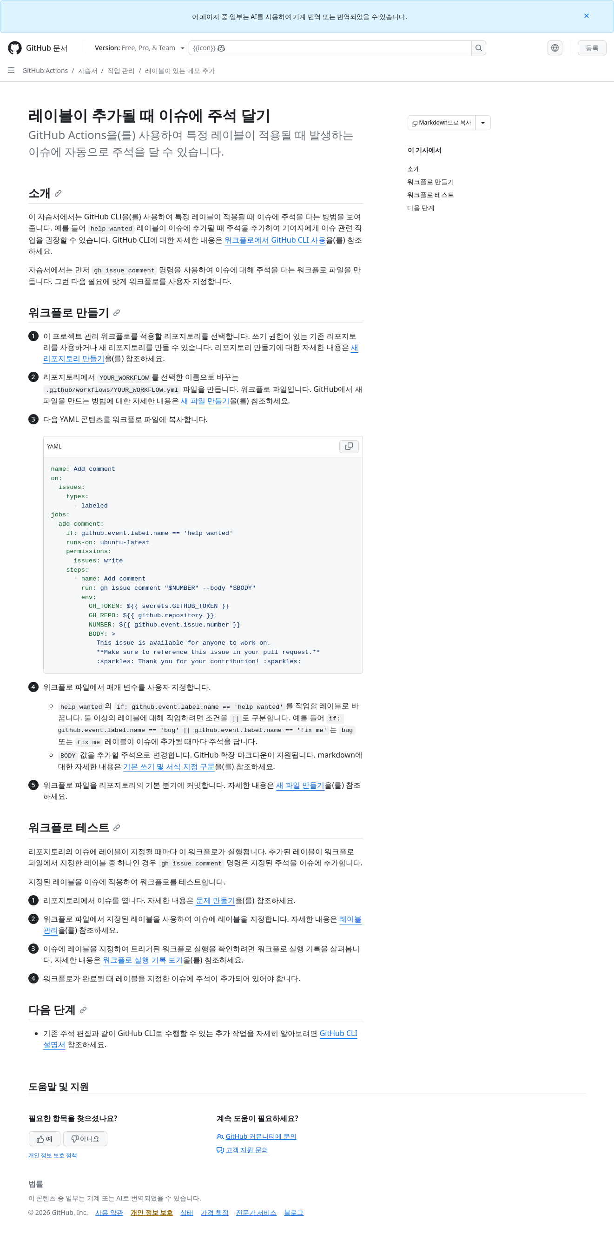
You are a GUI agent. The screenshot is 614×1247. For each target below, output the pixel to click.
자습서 (88, 70)
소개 (45, 192)
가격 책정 (215, 1212)
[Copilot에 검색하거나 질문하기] (337, 47)
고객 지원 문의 (242, 1149)
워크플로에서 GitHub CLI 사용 (275, 240)
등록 (592, 47)
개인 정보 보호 (152, 1212)
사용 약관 (109, 1212)
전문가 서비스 (256, 1212)
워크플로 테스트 (74, 827)
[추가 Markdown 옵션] (483, 122)
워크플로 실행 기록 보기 (143, 960)
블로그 (294, 1212)
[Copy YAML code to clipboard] (349, 446)
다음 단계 (57, 1009)
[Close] (587, 15)
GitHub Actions (45, 70)
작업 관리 (121, 70)
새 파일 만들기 (205, 401)
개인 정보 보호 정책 (52, 1155)
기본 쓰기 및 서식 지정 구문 (169, 766)
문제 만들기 (215, 900)
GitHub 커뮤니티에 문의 (257, 1136)
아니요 (85, 1138)
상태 (186, 1212)
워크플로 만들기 (74, 312)
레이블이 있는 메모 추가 (180, 70)
